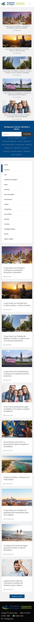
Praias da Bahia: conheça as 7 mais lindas (17, 478)
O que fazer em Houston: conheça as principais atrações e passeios (17, 27)
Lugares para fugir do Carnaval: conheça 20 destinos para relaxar (13, 583)
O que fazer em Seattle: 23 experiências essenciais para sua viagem (16, 512)
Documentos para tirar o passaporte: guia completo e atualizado (16, 444)
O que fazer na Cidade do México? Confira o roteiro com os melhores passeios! (17, 72)
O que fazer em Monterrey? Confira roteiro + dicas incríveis (17, 50)
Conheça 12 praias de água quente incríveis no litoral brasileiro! (16, 547)
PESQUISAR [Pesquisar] (27, 134)
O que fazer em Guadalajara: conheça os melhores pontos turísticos (17, 94)
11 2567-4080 (5, 616)
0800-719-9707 (25, 613)
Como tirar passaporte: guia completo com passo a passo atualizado (17, 116)
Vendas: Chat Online (9, 613)
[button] (30, 3)
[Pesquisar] (12, 134)
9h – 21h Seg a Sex (7, 619)
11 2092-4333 (18, 616)
